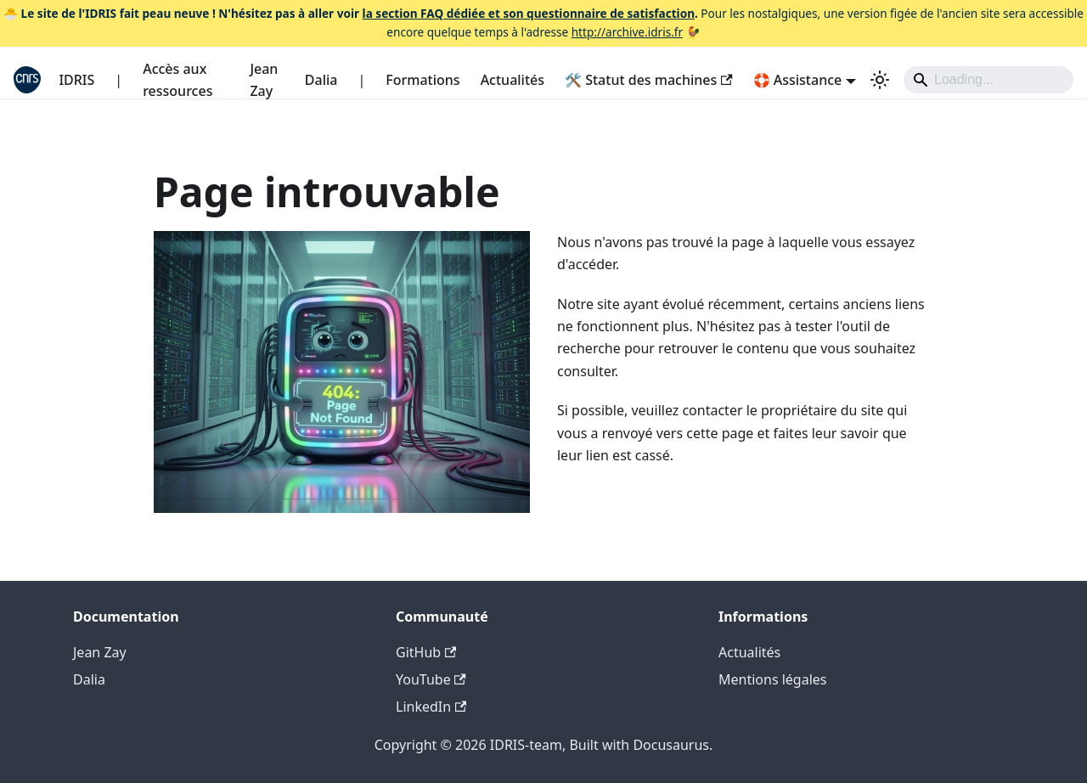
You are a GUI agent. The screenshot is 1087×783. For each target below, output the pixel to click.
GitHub (426, 652)
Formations (422, 79)
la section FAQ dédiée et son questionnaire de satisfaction (529, 13)
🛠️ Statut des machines (649, 79)
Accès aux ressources (177, 79)
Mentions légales (772, 679)
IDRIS (76, 79)
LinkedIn (431, 706)
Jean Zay (264, 79)
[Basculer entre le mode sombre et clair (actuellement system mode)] (879, 79)
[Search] (988, 79)
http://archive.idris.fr (627, 32)
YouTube (431, 679)
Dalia (321, 79)
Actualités (512, 79)
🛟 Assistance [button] (797, 79)
